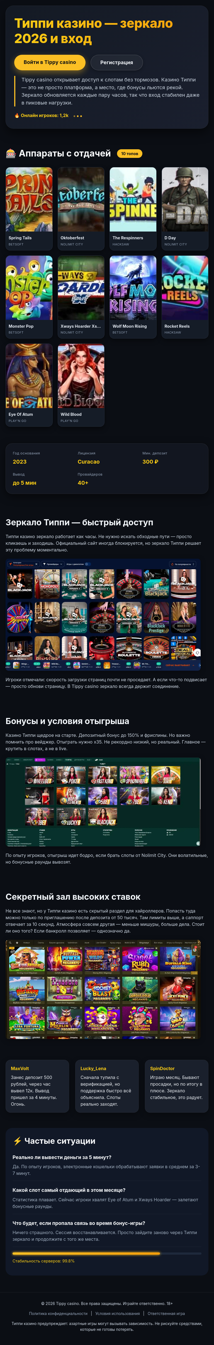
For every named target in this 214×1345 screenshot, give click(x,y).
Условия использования (117, 1313)
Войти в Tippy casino (50, 62)
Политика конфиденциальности (58, 1313)
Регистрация (116, 62)
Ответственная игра (166, 1313)
